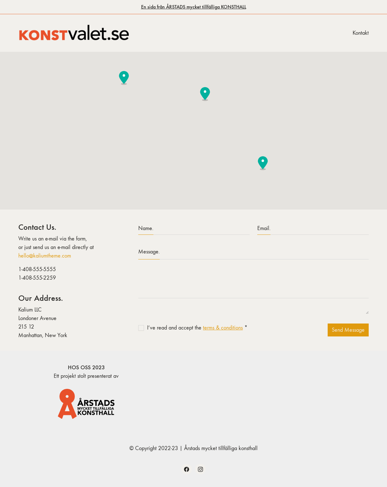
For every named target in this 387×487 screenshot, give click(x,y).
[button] (205, 94)
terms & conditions (223, 327)
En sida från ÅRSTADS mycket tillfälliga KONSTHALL (193, 7)
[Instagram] (200, 469)
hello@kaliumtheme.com (44, 255)
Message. (149, 251)
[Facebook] (186, 469)
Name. (145, 228)
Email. (264, 228)
